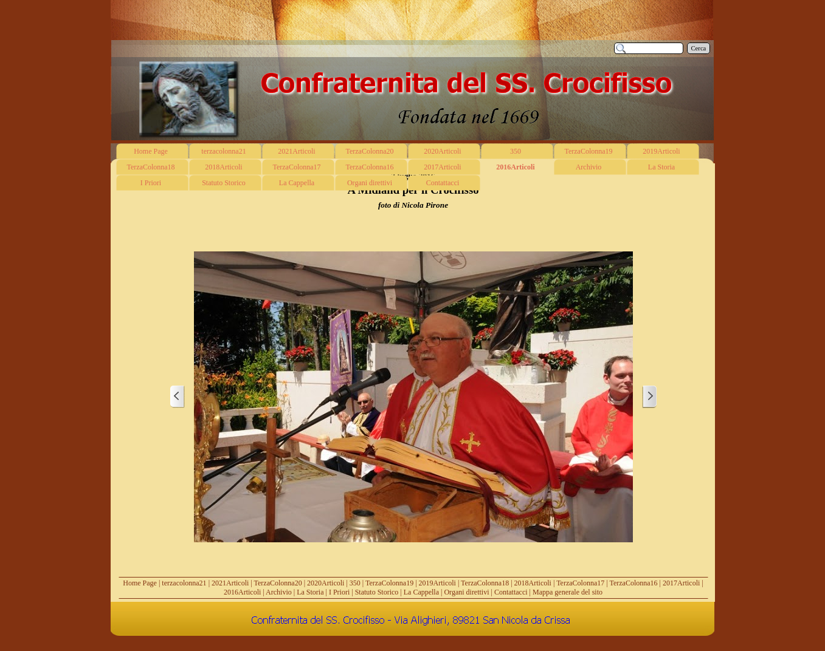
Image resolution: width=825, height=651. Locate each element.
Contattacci (511, 592)
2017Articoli (681, 583)
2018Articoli (532, 583)
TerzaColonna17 (580, 583)
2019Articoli (437, 583)
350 (355, 583)
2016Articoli (242, 592)
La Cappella (421, 592)
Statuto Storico (377, 592)
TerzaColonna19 (389, 583)
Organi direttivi (466, 592)
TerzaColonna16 (633, 583)
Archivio (279, 592)
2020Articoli (325, 583)
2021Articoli (230, 583)
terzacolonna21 (184, 583)
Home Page (140, 583)
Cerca (698, 48)
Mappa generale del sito (567, 592)
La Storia (310, 592)
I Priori (339, 592)
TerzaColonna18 (485, 583)
